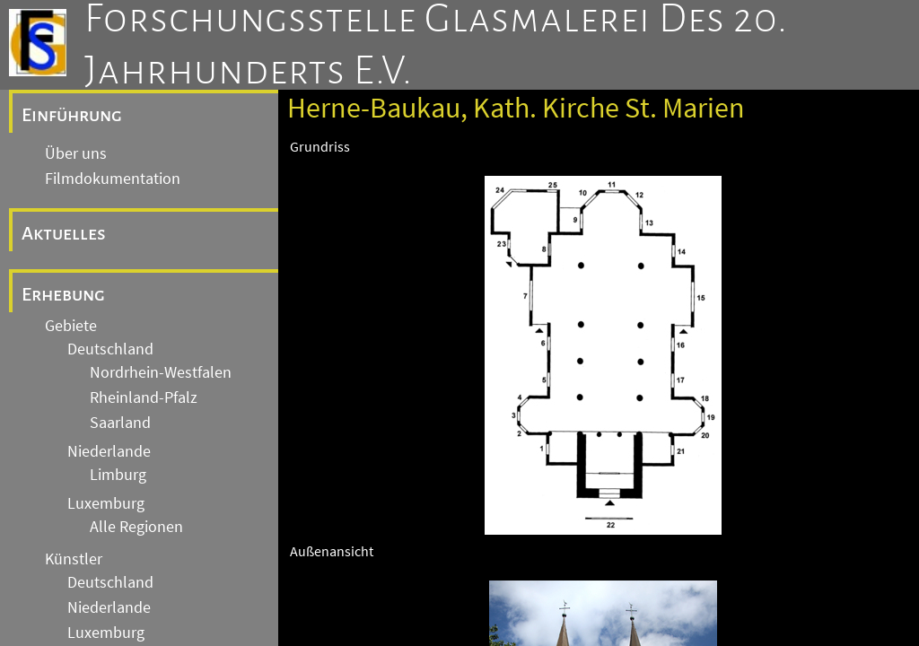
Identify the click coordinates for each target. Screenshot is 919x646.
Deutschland (110, 349)
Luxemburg (105, 503)
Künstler (73, 559)
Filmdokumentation (112, 178)
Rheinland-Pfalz (143, 397)
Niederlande (109, 451)
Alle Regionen (136, 527)
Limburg (118, 474)
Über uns (76, 153)
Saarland (120, 422)
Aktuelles (64, 233)
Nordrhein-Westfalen (161, 372)
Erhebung (63, 294)
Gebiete (71, 326)
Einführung (72, 115)
